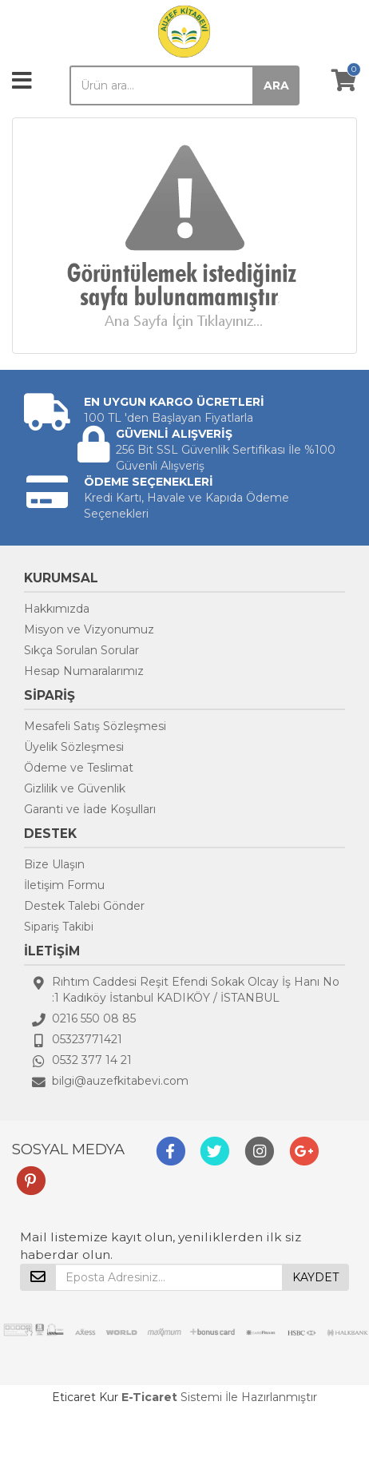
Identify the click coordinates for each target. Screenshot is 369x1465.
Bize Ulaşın (54, 864)
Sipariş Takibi (58, 926)
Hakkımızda (56, 608)
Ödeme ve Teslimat (78, 767)
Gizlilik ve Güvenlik (74, 788)
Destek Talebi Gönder (84, 906)
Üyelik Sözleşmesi (74, 747)
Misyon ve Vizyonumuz (89, 629)
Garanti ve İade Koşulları (90, 809)
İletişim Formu (64, 885)
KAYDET (315, 1277)
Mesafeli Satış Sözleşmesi (95, 726)
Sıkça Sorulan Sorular (81, 650)
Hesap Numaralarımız (84, 671)
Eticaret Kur (85, 1397)
